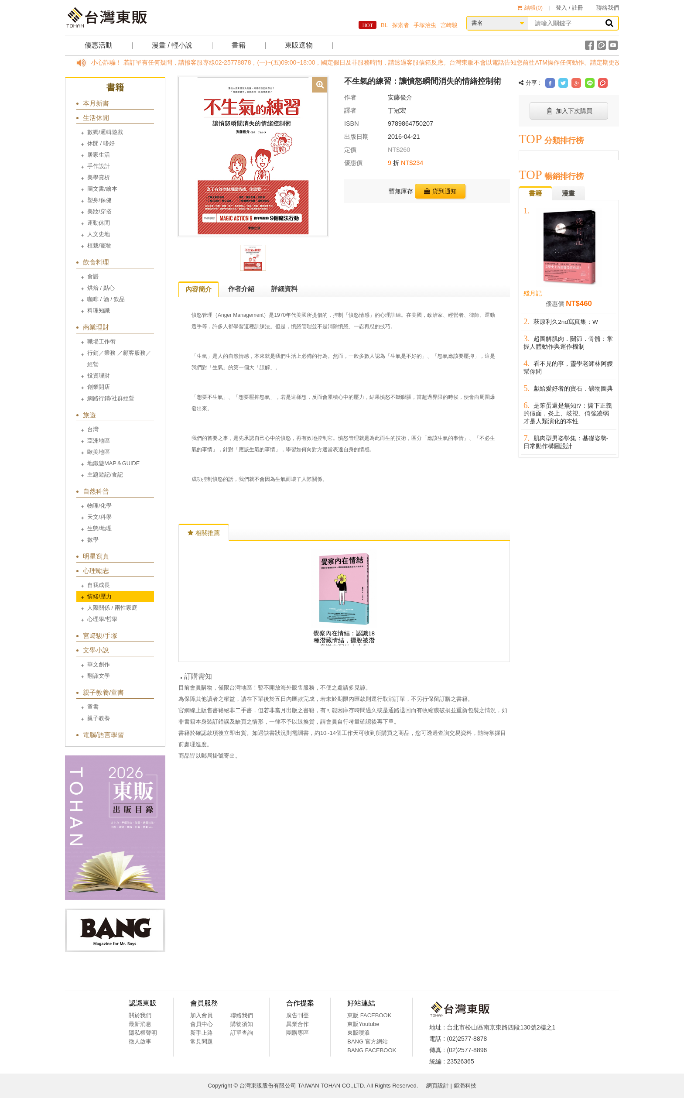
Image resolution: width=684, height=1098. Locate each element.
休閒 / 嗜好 (101, 143)
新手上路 (201, 1032)
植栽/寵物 (99, 245)
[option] (253, 155)
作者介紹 (241, 288)
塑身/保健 (99, 200)
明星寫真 (96, 556)
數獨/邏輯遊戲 (105, 132)
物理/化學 (99, 505)
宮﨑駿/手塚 (100, 635)
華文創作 (98, 664)
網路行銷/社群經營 (110, 398)
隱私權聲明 (143, 1032)
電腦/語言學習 (103, 734)
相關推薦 (204, 532)
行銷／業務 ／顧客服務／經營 (119, 358)
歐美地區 (98, 452)
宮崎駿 (449, 25)
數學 (93, 539)
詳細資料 (284, 288)
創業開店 (98, 387)
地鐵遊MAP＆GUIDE (113, 463)
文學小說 (96, 650)
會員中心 (201, 1024)
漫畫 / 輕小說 (172, 45)
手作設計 (98, 166)
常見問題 (201, 1041)
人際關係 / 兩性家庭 (112, 607)
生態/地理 (99, 528)
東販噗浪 (358, 1032)
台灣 (93, 429)
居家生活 (98, 154)
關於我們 (140, 1015)
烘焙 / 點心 (101, 288)
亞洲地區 (98, 440)
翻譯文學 (98, 676)
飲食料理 (96, 262)
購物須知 (241, 1024)
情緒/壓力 (99, 596)
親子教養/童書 (103, 692)
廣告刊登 (297, 1015)
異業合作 (297, 1024)
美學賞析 (98, 177)
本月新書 (96, 103)
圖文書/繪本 (102, 188)
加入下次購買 (569, 111)
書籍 (239, 45)
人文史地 (98, 234)
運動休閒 (98, 223)
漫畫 (568, 193)
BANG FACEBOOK (371, 1050)
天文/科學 (99, 517)
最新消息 (140, 1024)
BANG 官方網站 (367, 1041)
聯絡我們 (607, 7)
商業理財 (96, 327)
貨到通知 (440, 191)
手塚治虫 (425, 25)
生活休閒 (96, 117)
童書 (93, 706)
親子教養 (98, 718)
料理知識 (98, 310)
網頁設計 (437, 1085)
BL (384, 25)
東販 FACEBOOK (369, 1015)
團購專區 (297, 1032)
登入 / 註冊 (569, 7)
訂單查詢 (241, 1032)
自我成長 (98, 585)
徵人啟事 (140, 1041)
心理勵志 (96, 570)
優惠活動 (99, 45)
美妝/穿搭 (99, 211)
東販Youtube (363, 1024)
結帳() (530, 7)
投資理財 (98, 375)
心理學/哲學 (102, 619)
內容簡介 (198, 289)
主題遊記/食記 (105, 474)
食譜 (93, 276)
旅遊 (89, 415)
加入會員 (201, 1015)
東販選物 (299, 45)
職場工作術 (101, 341)
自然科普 (96, 491)
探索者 (400, 25)
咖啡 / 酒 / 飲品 (106, 299)
